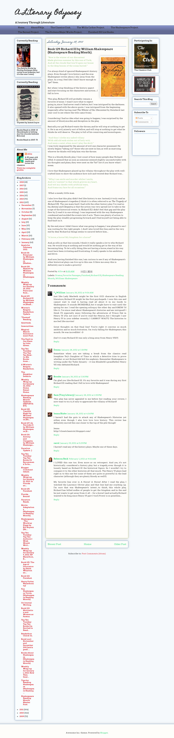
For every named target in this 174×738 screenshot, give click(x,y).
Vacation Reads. (25, 501)
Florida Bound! (25, 495)
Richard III (96, 275)
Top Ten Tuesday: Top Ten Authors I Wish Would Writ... (26, 539)
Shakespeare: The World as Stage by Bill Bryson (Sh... (27, 524)
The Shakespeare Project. (125, 27)
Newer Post (54, 544)
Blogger (104, 733)
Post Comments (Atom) (94, 553)
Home (87, 544)
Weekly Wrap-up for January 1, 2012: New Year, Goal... (27, 672)
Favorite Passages (72, 275)
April (24, 232)
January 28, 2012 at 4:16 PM (80, 413)
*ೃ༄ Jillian (59, 292)
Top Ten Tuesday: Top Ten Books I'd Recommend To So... (27, 459)
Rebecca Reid (61, 459)
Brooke (57, 376)
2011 (22, 710)
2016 (22, 189)
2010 (22, 713)
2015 (22, 192)
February (26, 239)
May (24, 229)
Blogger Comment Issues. (27, 470)
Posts (139, 118)
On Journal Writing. (26, 604)
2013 (22, 199)
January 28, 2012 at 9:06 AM (79, 292)
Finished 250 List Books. (101, 32)
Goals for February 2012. (26, 247)
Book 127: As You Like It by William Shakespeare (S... (27, 427)
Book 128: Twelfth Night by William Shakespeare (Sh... (27, 414)
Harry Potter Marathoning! (27, 584)
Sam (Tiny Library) (64, 395)
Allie (60, 271)
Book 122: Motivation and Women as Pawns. (27, 612)
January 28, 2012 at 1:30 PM (75, 376)
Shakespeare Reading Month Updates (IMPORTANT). (27, 401)
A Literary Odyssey (48, 13)
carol (56, 443)
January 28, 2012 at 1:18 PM (74, 350)
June (24, 225)
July (24, 222)
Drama (58, 275)
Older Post (120, 544)
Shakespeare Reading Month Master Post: (27, 700)
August (25, 219)
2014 (22, 196)
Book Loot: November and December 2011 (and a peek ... (27, 644)
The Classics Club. (61, 27)
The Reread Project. (28, 32)
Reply (56, 341)
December (27, 205)
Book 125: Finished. (26, 490)
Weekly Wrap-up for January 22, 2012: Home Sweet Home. (27, 386)
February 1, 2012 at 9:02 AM (82, 459)
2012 (22, 202)
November (27, 209)
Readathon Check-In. (27, 635)
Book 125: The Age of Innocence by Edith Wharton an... (27, 567)
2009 (22, 716)
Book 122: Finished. (26, 577)
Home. (21, 27)
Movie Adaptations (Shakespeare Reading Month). (27, 510)
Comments (142, 122)
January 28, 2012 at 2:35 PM (88, 395)
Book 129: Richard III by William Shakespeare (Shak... (27, 300)
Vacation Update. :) (26, 449)
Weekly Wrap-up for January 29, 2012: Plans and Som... (27, 287)
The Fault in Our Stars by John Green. (27, 342)
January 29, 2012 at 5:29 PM (73, 443)
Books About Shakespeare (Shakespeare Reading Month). (27, 658)
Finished (85, 275)
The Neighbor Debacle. (26, 374)
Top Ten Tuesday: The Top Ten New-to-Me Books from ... (26, 355)
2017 (22, 185)
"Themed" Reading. (26, 318)
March (25, 236)
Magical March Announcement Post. (27, 333)
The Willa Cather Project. (91, 27)
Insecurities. (27, 326)
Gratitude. (26, 323)
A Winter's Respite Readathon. (27, 367)
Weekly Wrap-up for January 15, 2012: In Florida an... (27, 480)
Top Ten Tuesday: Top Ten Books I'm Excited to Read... (27, 625)
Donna (57, 350)
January (26, 242)
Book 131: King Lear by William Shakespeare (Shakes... (27, 258)
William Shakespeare (66, 278)
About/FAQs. (37, 27)
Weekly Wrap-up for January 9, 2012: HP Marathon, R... (27, 554)
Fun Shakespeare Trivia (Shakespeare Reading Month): (27, 594)
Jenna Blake (60, 413)
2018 (22, 182)
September (27, 215)
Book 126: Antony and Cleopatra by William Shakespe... (27, 440)
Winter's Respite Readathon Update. (27, 311)
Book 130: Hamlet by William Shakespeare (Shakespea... (27, 273)
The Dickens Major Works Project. (63, 32)
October (26, 212)
